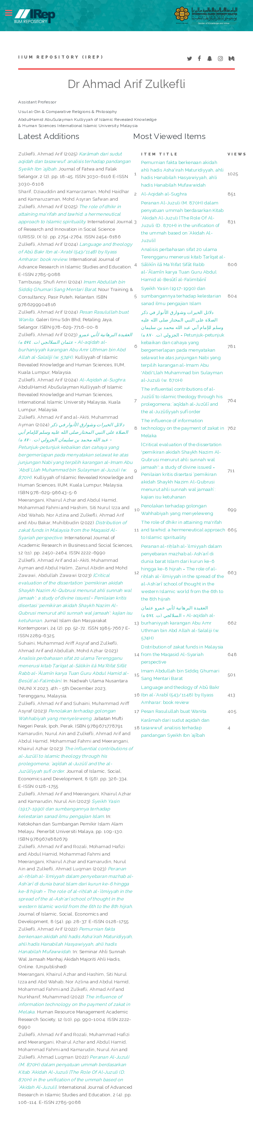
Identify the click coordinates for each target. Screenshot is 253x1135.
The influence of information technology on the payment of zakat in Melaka (182, 428)
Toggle (12, 13)
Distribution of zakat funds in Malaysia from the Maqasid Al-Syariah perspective (182, 654)
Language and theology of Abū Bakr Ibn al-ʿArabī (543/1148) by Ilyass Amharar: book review (180, 694)
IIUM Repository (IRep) (60, 57)
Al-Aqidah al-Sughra (164, 194)
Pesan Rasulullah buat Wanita (173, 711)
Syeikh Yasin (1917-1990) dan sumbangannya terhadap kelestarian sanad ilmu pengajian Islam (181, 296)
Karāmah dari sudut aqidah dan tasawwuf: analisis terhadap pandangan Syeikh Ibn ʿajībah (175, 727)
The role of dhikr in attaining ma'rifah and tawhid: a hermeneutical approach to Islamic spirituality (183, 529)
